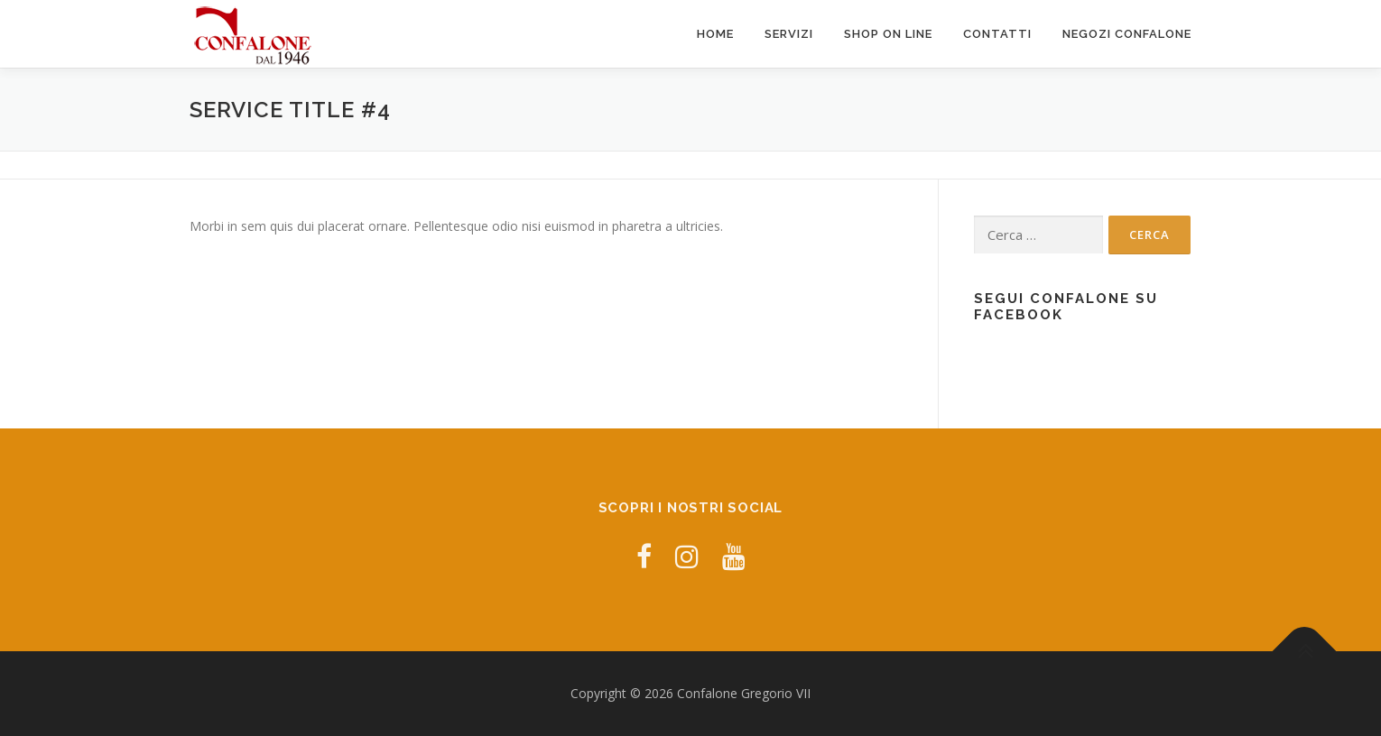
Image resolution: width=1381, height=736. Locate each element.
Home (715, 34)
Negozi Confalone (1126, 34)
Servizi (789, 34)
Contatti (997, 34)
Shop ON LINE (888, 34)
